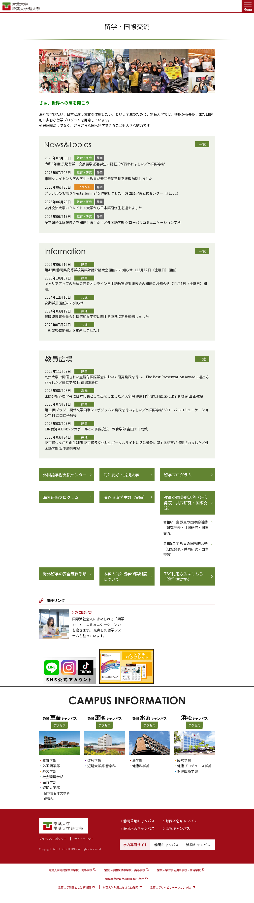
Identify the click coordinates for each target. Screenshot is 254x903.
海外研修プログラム (61, 497)
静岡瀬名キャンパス (181, 821)
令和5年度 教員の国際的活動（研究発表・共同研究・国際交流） (185, 549)
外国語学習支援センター (65, 474)
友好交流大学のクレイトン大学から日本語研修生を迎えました (93, 207)
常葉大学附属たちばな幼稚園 (120, 887)
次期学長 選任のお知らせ (64, 302)
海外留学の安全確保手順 (65, 573)
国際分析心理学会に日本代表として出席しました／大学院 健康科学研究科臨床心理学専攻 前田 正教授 (124, 396)
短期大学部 (51, 787)
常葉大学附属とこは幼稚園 (74, 887)
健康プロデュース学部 (194, 765)
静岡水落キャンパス (139, 828)
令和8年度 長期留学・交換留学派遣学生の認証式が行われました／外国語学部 (105, 163)
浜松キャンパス (178, 828)
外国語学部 (83, 612)
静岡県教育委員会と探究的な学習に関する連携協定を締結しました (97, 316)
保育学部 (49, 782)
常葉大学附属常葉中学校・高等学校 (70, 870)
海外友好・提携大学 (121, 474)
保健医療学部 (187, 771)
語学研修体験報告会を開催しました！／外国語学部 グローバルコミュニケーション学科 (113, 222)
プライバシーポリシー (52, 839)
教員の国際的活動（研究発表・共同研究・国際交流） (186, 502)
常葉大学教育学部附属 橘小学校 (124, 879)
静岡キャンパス (166, 844)
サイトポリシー (84, 839)
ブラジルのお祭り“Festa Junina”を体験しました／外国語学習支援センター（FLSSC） (112, 193)
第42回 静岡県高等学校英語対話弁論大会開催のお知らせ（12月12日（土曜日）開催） (112, 269)
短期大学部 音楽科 (101, 765)
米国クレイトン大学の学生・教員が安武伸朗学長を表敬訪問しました (98, 178)
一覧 (202, 144)
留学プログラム (178, 474)
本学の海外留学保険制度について (125, 576)
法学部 (137, 760)
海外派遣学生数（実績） (125, 497)
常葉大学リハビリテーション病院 (170, 887)
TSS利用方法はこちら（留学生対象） (183, 576)
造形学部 (94, 760)
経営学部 (49, 771)
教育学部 (49, 760)
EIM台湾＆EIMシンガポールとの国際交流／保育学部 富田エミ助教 (96, 428)
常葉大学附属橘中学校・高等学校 (124, 870)
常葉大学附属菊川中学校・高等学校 (179, 870)
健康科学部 (141, 765)
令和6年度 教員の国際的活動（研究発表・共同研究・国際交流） (185, 528)
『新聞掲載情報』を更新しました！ (72, 330)
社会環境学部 (52, 776)
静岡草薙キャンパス (139, 821)
